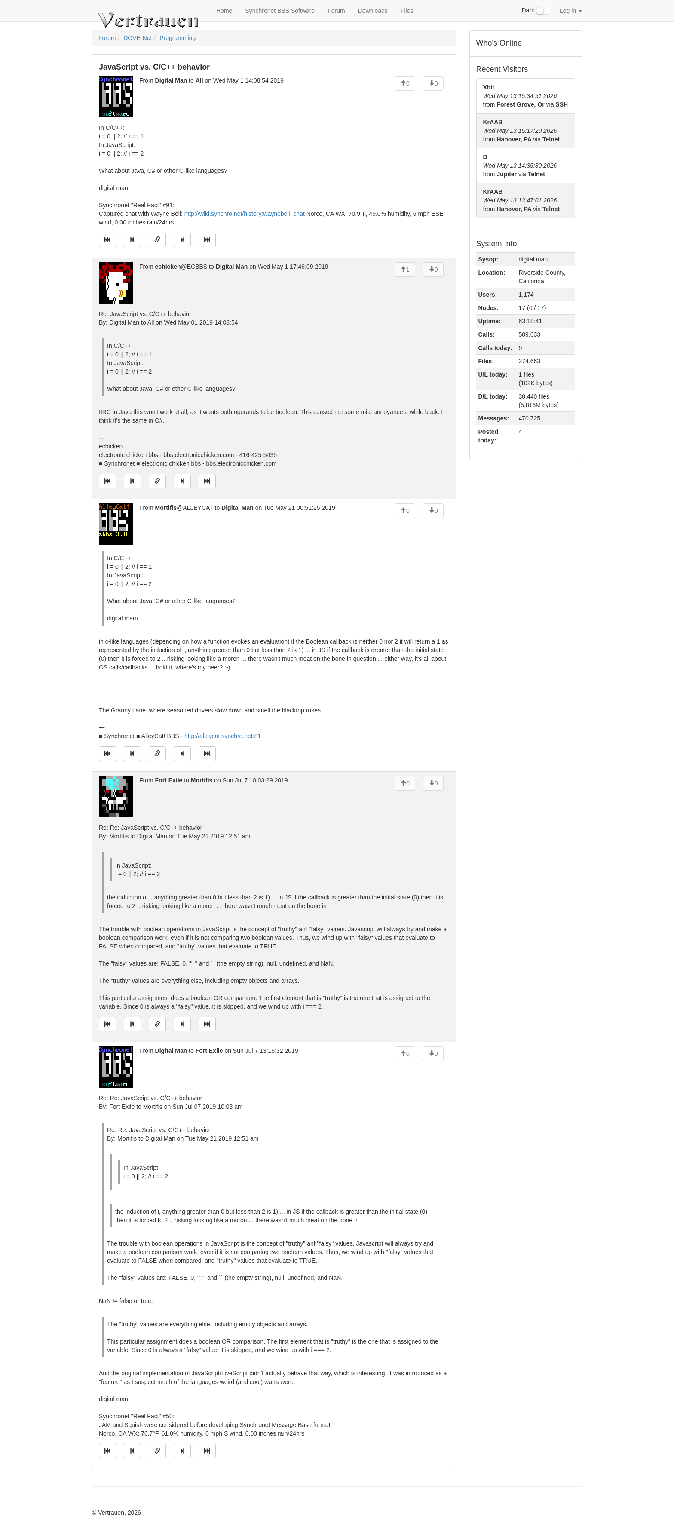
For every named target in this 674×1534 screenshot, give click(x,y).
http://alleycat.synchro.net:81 (222, 736)
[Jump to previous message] (132, 240)
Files (407, 10)
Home (224, 10)
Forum (336, 10)
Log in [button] (571, 10)
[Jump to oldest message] (107, 240)
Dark (536, 11)
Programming (177, 37)
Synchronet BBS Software (280, 10)
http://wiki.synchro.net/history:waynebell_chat (244, 213)
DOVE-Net (137, 37)
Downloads (373, 10)
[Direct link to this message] (157, 240)
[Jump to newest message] (207, 240)
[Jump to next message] (182, 240)
